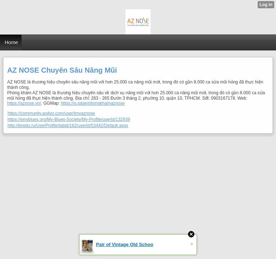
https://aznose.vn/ (24, 103)
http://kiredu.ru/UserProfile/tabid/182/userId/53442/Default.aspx (68, 125)
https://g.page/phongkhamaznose (92, 103)
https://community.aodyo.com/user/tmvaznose (51, 113)
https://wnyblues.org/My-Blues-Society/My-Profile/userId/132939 (69, 119)
